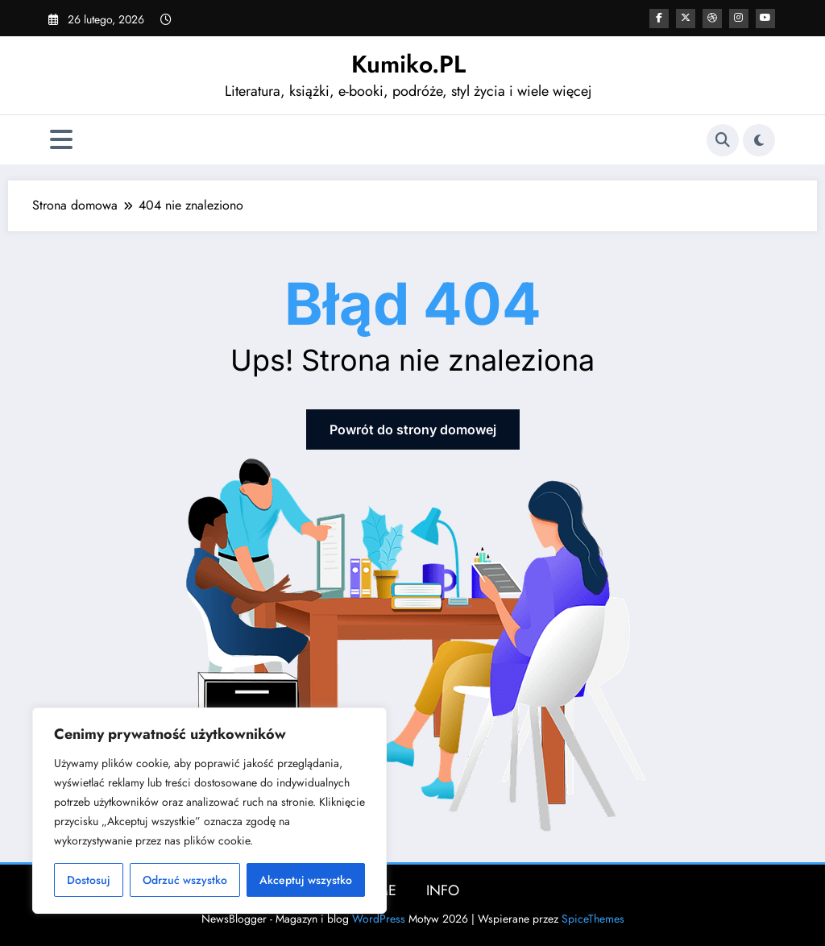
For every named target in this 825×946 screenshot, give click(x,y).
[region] (209, 810)
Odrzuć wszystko (185, 880)
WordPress (378, 919)
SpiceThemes (593, 919)
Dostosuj (88, 880)
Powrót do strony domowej (413, 429)
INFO (442, 890)
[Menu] (61, 139)
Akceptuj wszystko (305, 880)
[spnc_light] (759, 140)
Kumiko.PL (408, 64)
